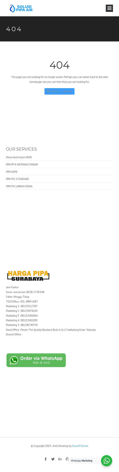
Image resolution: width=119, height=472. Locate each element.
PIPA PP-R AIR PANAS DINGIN (22, 164)
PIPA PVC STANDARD (17, 179)
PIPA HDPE (11, 172)
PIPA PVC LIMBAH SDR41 (19, 186)
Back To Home (59, 91)
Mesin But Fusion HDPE (19, 157)
